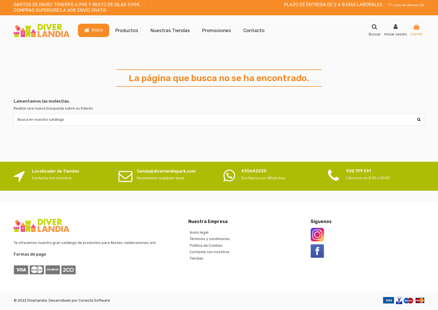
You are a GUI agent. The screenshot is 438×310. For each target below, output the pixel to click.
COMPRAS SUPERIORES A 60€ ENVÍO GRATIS (60, 10)
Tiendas (196, 258)
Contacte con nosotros (210, 252)
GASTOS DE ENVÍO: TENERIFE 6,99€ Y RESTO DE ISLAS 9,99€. (78, 4)
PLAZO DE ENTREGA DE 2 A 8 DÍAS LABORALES (333, 4)
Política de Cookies (206, 245)
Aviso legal (199, 232)
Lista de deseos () (406, 5)
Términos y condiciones (210, 239)
